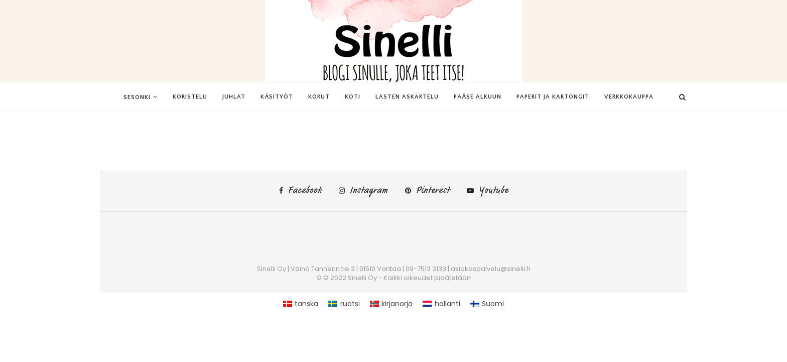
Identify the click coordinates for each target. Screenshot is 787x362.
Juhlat (233, 97)
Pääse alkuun (477, 97)
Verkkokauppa (628, 97)
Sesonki (137, 97)
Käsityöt (276, 97)
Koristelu (190, 97)
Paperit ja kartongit (552, 97)
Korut (319, 97)
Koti (352, 97)
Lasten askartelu (407, 97)
